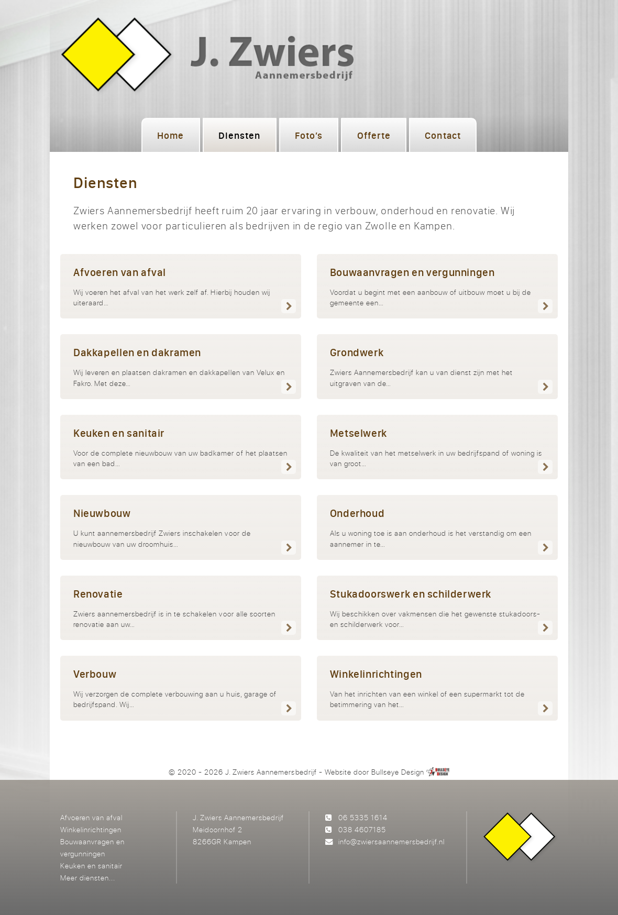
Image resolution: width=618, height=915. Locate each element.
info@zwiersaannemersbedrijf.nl (391, 841)
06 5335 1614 (363, 817)
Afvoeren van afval (91, 817)
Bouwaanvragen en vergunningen (92, 847)
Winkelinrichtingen (91, 829)
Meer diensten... (87, 878)
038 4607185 (362, 829)
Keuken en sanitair (91, 865)
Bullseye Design (397, 772)
